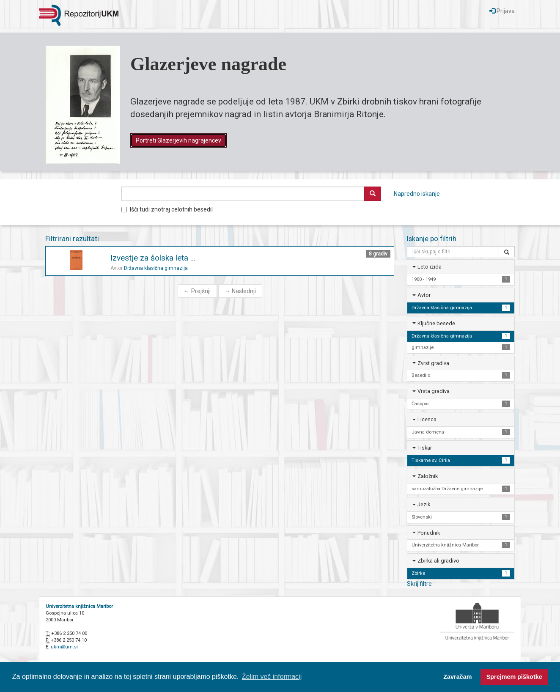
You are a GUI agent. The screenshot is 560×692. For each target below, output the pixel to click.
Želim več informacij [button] (272, 676)
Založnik (427, 476)
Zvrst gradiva (433, 363)
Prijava (502, 11)
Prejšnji (197, 291)
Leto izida (429, 267)
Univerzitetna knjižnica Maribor (79, 606)
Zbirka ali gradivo (438, 560)
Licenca (426, 419)
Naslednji (240, 291)
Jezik (423, 504)
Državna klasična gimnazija (156, 268)
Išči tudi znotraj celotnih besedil (167, 209)
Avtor (424, 295)
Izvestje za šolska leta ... (152, 258)
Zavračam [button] (457, 676)
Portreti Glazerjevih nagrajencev (178, 140)
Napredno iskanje (417, 193)
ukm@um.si (64, 647)
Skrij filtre (419, 583)
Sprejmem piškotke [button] (514, 676)
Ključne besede (436, 323)
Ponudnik (428, 533)
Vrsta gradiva (433, 391)
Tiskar (424, 448)
